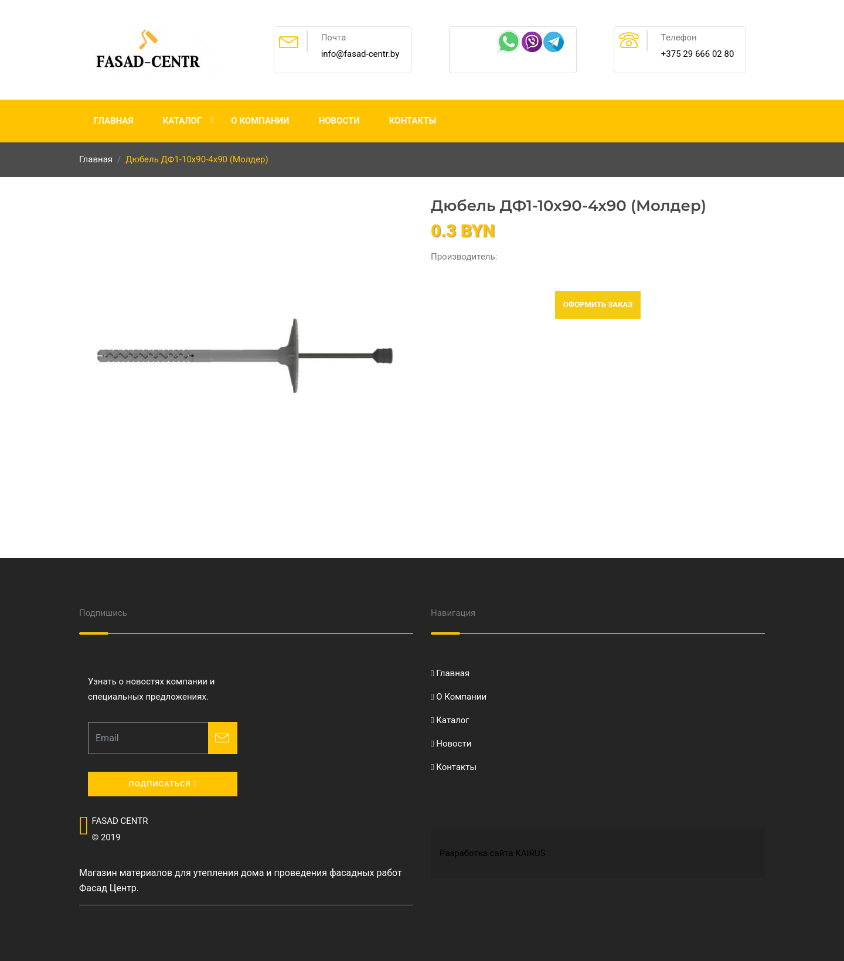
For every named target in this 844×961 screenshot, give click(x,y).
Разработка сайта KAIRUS (492, 853)
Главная (114, 120)
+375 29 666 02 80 (697, 54)
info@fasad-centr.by (360, 54)
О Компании (260, 120)
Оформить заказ (598, 304)
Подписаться (162, 783)
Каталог (182, 120)
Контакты (413, 120)
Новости (339, 120)
